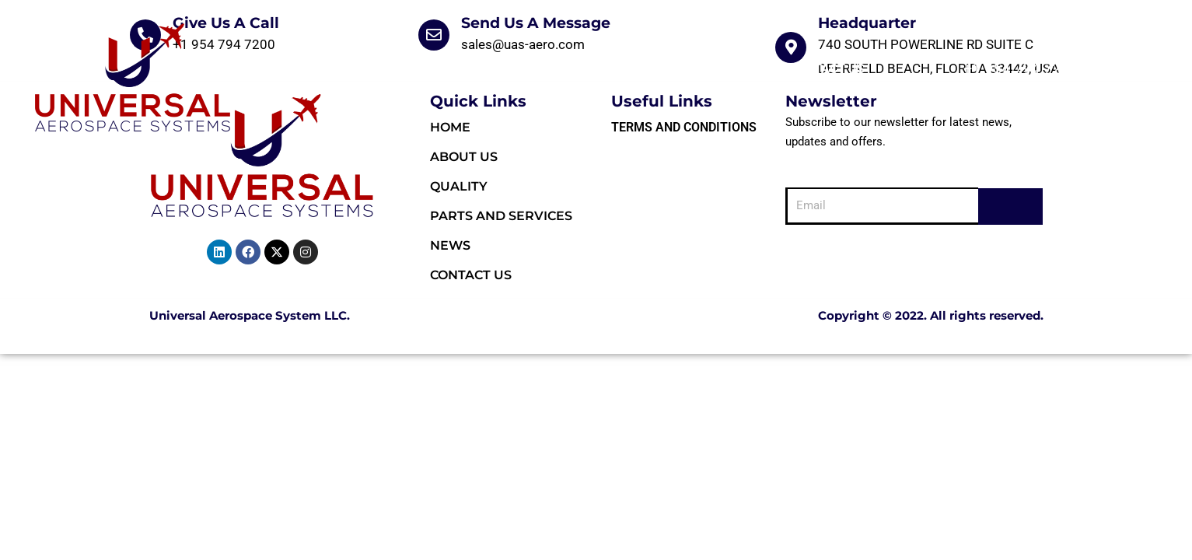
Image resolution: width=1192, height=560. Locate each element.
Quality (509, 68)
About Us (421, 68)
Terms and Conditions (684, 127)
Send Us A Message (535, 23)
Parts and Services (629, 68)
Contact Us (827, 68)
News (741, 68)
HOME (342, 68)
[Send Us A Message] (433, 35)
